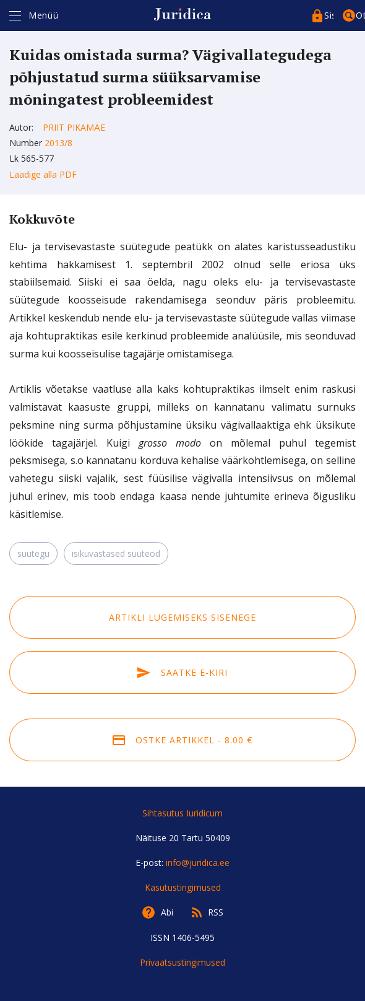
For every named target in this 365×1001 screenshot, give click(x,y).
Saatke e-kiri (182, 672)
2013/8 (58, 143)
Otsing (360, 15)
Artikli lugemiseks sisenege (182, 617)
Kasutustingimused (183, 887)
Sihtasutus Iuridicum (182, 813)
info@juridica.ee (198, 862)
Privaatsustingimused (182, 962)
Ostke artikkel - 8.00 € (182, 740)
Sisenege (328, 15)
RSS (215, 912)
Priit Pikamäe (74, 127)
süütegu (33, 553)
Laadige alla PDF (43, 174)
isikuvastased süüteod (116, 553)
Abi (167, 912)
